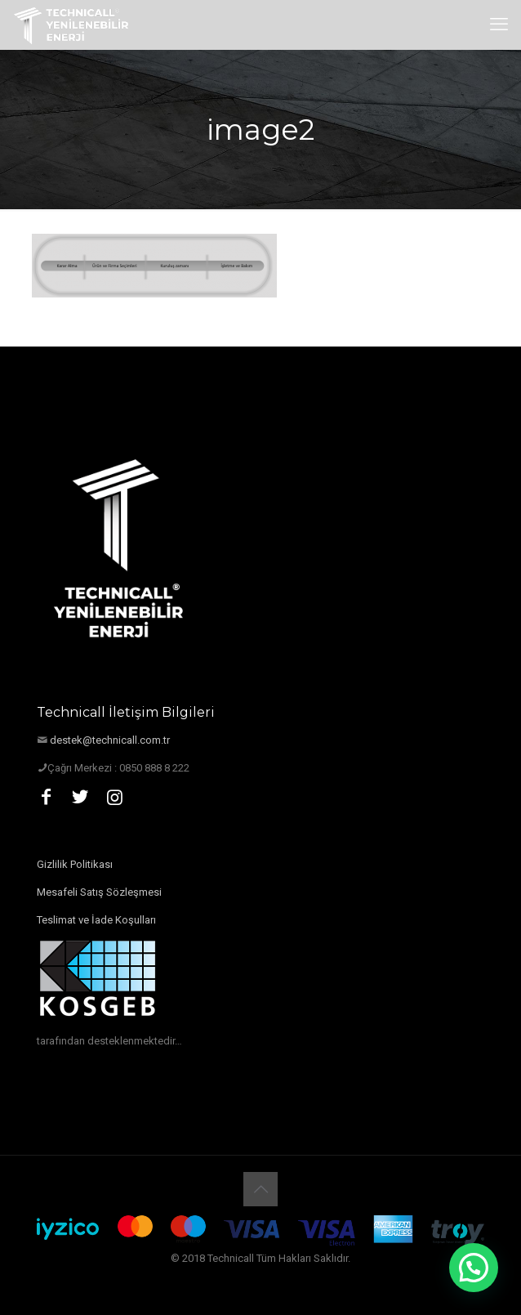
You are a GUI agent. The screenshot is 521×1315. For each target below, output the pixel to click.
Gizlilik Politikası (75, 864)
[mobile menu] (499, 24)
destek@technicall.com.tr (110, 740)
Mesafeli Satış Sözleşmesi (99, 892)
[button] (473, 1267)
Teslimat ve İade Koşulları (96, 920)
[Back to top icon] (260, 1189)
